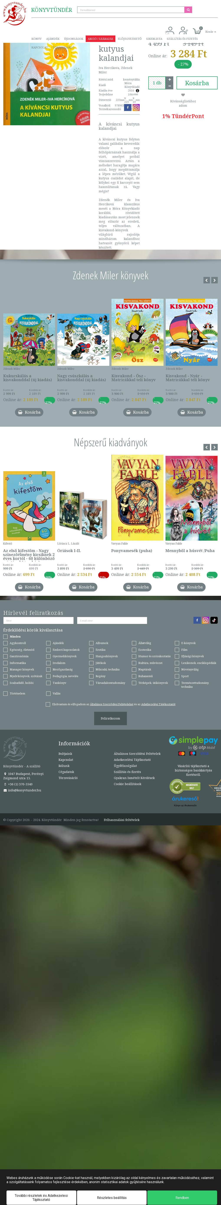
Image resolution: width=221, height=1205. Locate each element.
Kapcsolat (39, 47)
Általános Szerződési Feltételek (137, 754)
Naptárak (144, 669)
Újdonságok (73, 39)
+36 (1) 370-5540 (18, 784)
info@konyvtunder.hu (22, 790)
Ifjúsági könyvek (192, 656)
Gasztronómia (19, 656)
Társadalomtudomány (110, 683)
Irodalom (59, 663)
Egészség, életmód (22, 650)
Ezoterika (144, 650)
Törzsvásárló (63, 47)
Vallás (57, 693)
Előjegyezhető (130, 39)
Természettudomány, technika (195, 685)
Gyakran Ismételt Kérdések (134, 778)
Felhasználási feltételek (121, 819)
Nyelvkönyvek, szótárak (26, 676)
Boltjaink (65, 754)
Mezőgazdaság (63, 669)
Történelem (17, 693)
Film (184, 650)
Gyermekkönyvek (65, 656)
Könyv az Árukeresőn (185, 805)
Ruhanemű (145, 676)
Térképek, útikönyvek (153, 683)
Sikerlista (154, 39)
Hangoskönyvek (107, 656)
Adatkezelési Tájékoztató (132, 760)
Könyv (36, 39)
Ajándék (52, 39)
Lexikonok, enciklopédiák (198, 663)
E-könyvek (188, 643)
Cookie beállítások (127, 784)
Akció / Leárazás (100, 39)
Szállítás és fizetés (182, 39)
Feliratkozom (110, 718)
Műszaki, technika (108, 669)
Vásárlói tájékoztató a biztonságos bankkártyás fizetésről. (193, 770)
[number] (157, 82)
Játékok (101, 663)
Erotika (100, 650)
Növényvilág (190, 669)
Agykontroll (18, 643)
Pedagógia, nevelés (65, 676)
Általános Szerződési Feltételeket (111, 704)
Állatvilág (144, 643)
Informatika (18, 663)
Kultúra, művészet (150, 663)
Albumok (102, 643)
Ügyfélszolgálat (125, 766)
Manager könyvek (22, 669)
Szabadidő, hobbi (21, 683)
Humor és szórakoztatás (154, 656)
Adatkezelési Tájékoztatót (158, 704)
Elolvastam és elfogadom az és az (113, 704)
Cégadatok (66, 772)
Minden (15, 636)
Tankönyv (59, 683)
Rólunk (64, 766)
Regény (100, 676)
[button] (206, 29)
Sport (185, 676)
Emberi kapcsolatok (66, 650)
